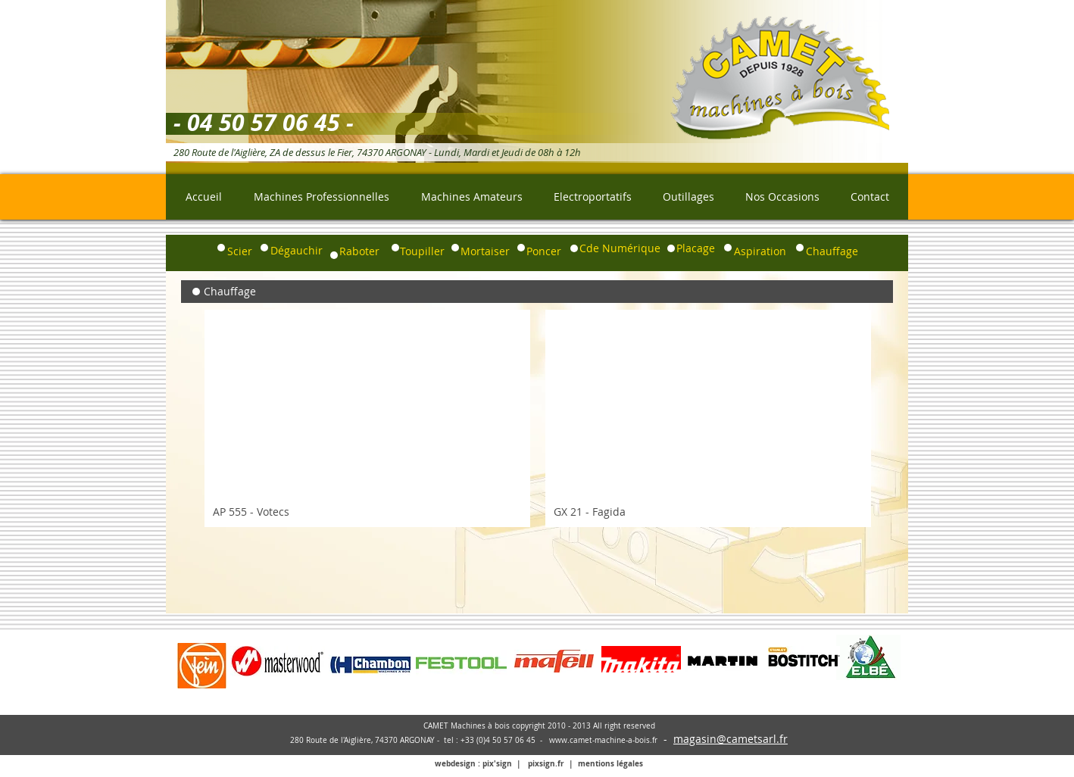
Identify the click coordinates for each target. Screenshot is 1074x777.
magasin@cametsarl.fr (730, 739)
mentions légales (610, 763)
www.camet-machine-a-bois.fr (603, 740)
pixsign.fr (546, 763)
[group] (537, 418)
